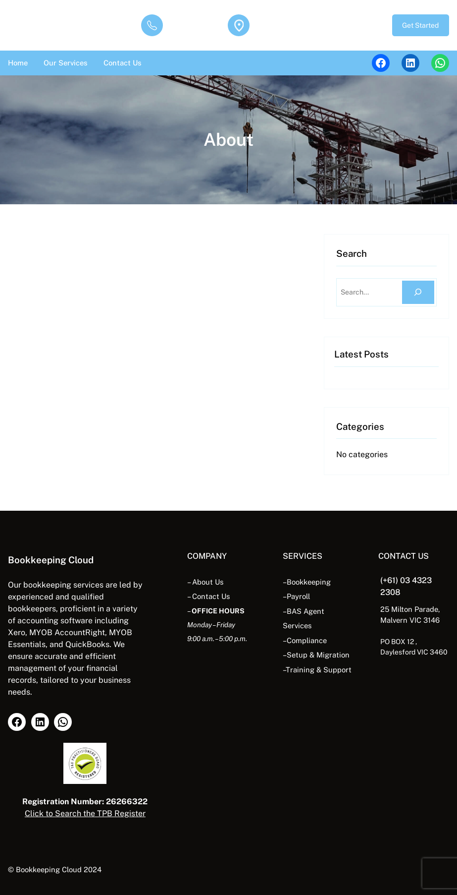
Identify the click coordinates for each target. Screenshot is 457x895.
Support (337, 669)
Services (297, 625)
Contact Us (211, 596)
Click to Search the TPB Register (85, 813)
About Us (207, 582)
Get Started (420, 25)
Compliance (307, 640)
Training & (303, 669)
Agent (314, 611)
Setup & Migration (318, 655)
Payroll (298, 596)
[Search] (418, 292)
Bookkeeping (309, 582)
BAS (295, 611)
